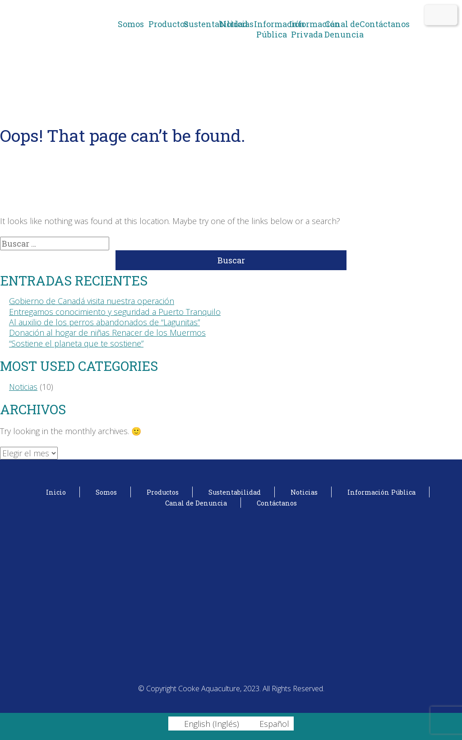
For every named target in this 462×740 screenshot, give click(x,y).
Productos (166, 24)
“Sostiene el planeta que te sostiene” (76, 343)
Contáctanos (377, 24)
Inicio (56, 492)
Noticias (237, 24)
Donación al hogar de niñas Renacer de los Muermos (107, 332)
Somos (131, 24)
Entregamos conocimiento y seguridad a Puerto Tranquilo (115, 311)
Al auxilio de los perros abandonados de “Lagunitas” (104, 322)
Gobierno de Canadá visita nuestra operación (91, 300)
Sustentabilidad (201, 24)
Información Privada (306, 29)
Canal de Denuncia (342, 29)
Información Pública (271, 29)
